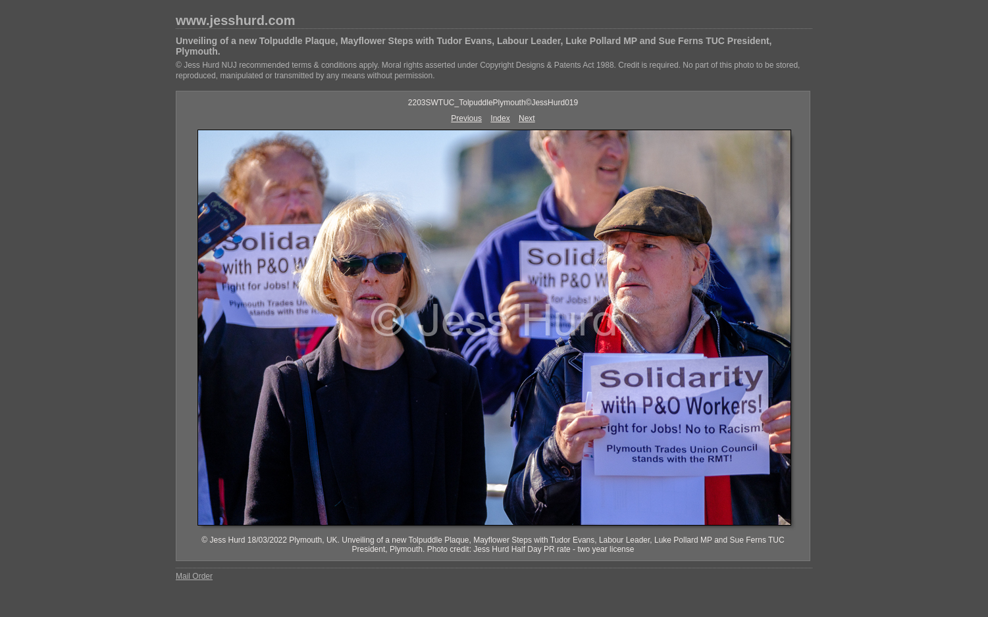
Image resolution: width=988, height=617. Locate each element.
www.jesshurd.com (236, 20)
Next (527, 118)
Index (499, 118)
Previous (466, 118)
